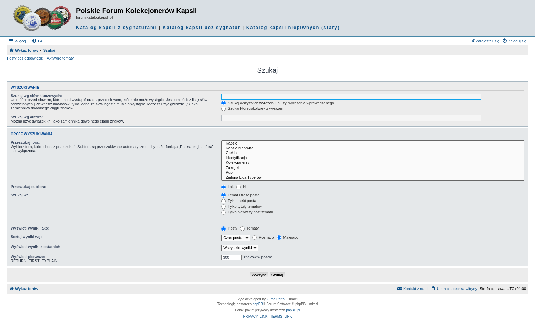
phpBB (258, 304)
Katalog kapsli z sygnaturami (116, 27)
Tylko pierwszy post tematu (247, 212)
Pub (373, 172)
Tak (227, 186)
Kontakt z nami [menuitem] (412, 288)
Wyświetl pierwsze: (28, 257)
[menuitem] (38, 41)
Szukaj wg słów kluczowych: (36, 96)
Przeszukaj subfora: (28, 186)
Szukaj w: (19, 195)
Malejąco (287, 237)
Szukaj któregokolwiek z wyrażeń (252, 108)
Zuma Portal (276, 299)
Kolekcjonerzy (373, 162)
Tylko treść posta (238, 201)
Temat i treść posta (240, 195)
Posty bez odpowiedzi (25, 58)
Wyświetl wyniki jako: (30, 228)
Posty (229, 228)
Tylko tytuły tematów (241, 206)
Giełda (373, 153)
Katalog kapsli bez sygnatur (201, 27)
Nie (242, 186)
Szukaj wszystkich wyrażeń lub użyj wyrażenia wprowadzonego (277, 103)
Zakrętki (373, 168)
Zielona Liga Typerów (373, 177)
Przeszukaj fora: (25, 142)
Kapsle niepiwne (373, 148)
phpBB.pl (293, 310)
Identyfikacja (373, 158)
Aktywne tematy (60, 58)
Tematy (249, 228)
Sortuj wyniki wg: (26, 237)
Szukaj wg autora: (27, 117)
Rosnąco (263, 237)
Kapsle (373, 143)
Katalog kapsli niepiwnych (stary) (293, 27)
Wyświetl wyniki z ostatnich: (36, 247)
